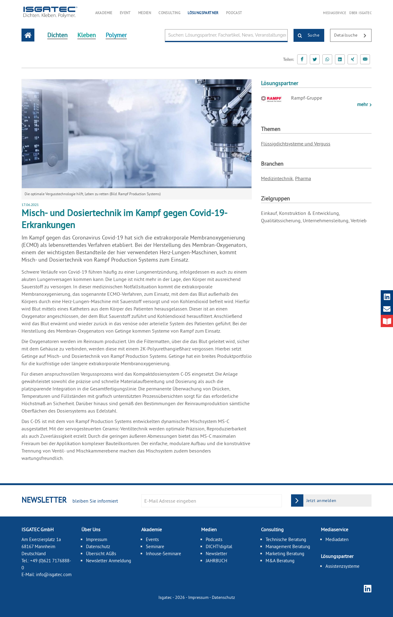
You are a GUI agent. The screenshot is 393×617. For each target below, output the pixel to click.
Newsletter (216, 553)
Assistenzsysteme (342, 566)
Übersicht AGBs (101, 553)
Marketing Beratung (285, 553)
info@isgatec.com (54, 574)
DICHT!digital (219, 546)
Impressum (96, 539)
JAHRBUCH (216, 561)
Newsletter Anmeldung (108, 561)
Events (152, 539)
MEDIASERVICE (334, 13)
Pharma (303, 178)
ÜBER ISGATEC (360, 13)
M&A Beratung (280, 561)
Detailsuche (352, 36)
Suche (306, 36)
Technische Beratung (286, 539)
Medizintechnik (277, 178)
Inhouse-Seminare (163, 553)
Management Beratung (288, 546)
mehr (363, 104)
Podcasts (214, 539)
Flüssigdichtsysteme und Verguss (295, 143)
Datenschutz (98, 546)
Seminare (155, 546)
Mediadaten (336, 539)
